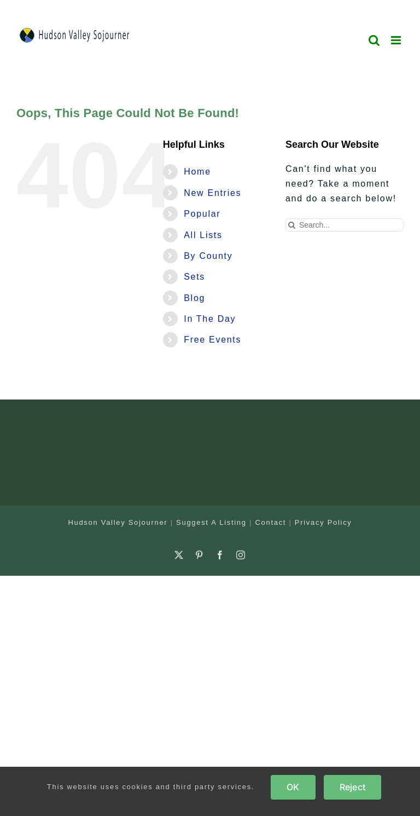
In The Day (210, 318)
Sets (194, 276)
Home (197, 171)
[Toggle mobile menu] (397, 40)
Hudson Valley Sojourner (117, 522)
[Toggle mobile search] (375, 40)
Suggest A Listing (211, 522)
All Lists (203, 235)
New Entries (212, 193)
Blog (194, 298)
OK (293, 787)
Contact (270, 522)
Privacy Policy (323, 522)
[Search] (292, 225)
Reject (352, 787)
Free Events (212, 339)
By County (208, 256)
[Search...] (344, 225)
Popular (202, 213)
